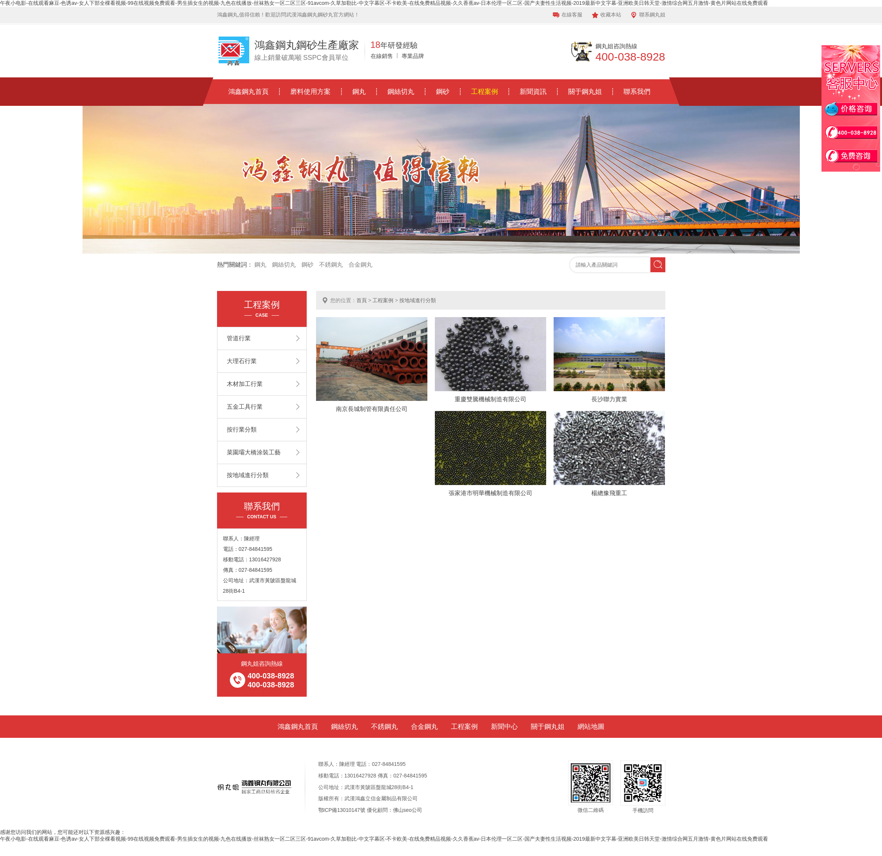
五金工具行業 (245, 407)
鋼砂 (442, 91)
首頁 (361, 300)
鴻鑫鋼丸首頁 (248, 91)
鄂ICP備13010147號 (342, 810)
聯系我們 (636, 91)
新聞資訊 (533, 91)
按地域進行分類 (417, 300)
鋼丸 (359, 91)
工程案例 (484, 91)
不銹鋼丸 (331, 264)
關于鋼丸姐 (585, 91)
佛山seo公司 (408, 810)
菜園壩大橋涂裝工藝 (254, 452)
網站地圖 (591, 726)
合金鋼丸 (360, 264)
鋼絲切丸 (400, 91)
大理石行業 (242, 361)
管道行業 (239, 338)
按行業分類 (242, 429)
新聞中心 (504, 726)
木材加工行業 (245, 384)
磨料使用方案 (310, 91)
